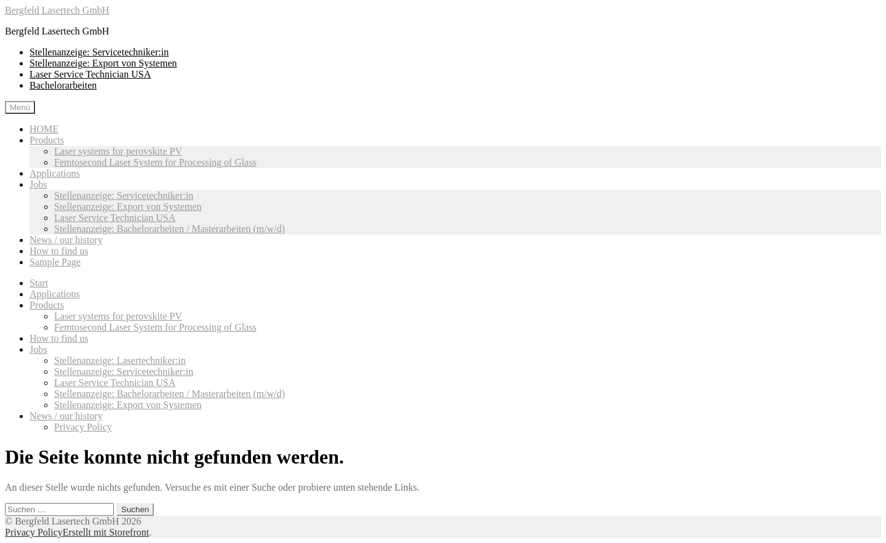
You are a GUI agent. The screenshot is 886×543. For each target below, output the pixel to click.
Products (47, 140)
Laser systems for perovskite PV (118, 151)
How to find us (59, 251)
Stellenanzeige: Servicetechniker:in (99, 52)
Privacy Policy (83, 427)
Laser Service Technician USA (90, 74)
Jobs (38, 184)
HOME (44, 129)
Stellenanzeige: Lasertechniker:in (120, 360)
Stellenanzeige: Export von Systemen (103, 63)
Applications (55, 173)
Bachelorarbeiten (63, 85)
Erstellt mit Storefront (106, 532)
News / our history (66, 240)
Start (39, 283)
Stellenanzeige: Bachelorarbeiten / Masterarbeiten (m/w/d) (169, 228)
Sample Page (55, 262)
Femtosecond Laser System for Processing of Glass (155, 162)
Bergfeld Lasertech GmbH (57, 10)
